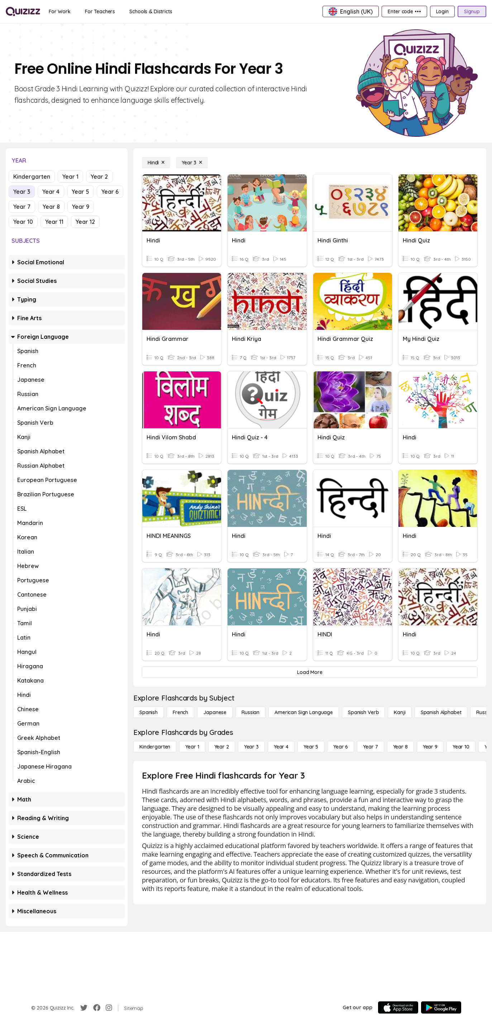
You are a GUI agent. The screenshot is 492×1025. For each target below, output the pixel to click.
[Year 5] (310, 746)
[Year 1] (192, 746)
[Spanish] (148, 712)
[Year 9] (430, 746)
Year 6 (110, 191)
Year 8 (51, 206)
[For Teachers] (100, 11)
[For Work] (59, 11)
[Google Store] (441, 1007)
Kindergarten (31, 176)
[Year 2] (221, 746)
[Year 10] (461, 746)
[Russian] (250, 712)
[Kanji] (399, 712)
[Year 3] (192, 162)
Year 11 (54, 221)
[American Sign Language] (303, 712)
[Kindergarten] (154, 746)
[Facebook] (96, 1008)
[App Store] (398, 1007)
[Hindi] (156, 162)
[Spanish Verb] (363, 712)
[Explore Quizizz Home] (23, 11)
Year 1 (70, 176)
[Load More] (310, 672)
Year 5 (80, 191)
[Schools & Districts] (151, 11)
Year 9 (80, 206)
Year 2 (99, 176)
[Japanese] (215, 712)
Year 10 (23, 221)
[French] (180, 712)
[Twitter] (83, 1008)
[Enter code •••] (404, 11)
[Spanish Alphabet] (441, 712)
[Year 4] (281, 746)
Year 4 (50, 191)
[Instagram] (109, 1008)
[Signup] (472, 11)
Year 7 (21, 206)
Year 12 (85, 221)
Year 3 (21, 191)
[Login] (442, 11)
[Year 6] (340, 746)
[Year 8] (400, 746)
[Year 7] (370, 746)
